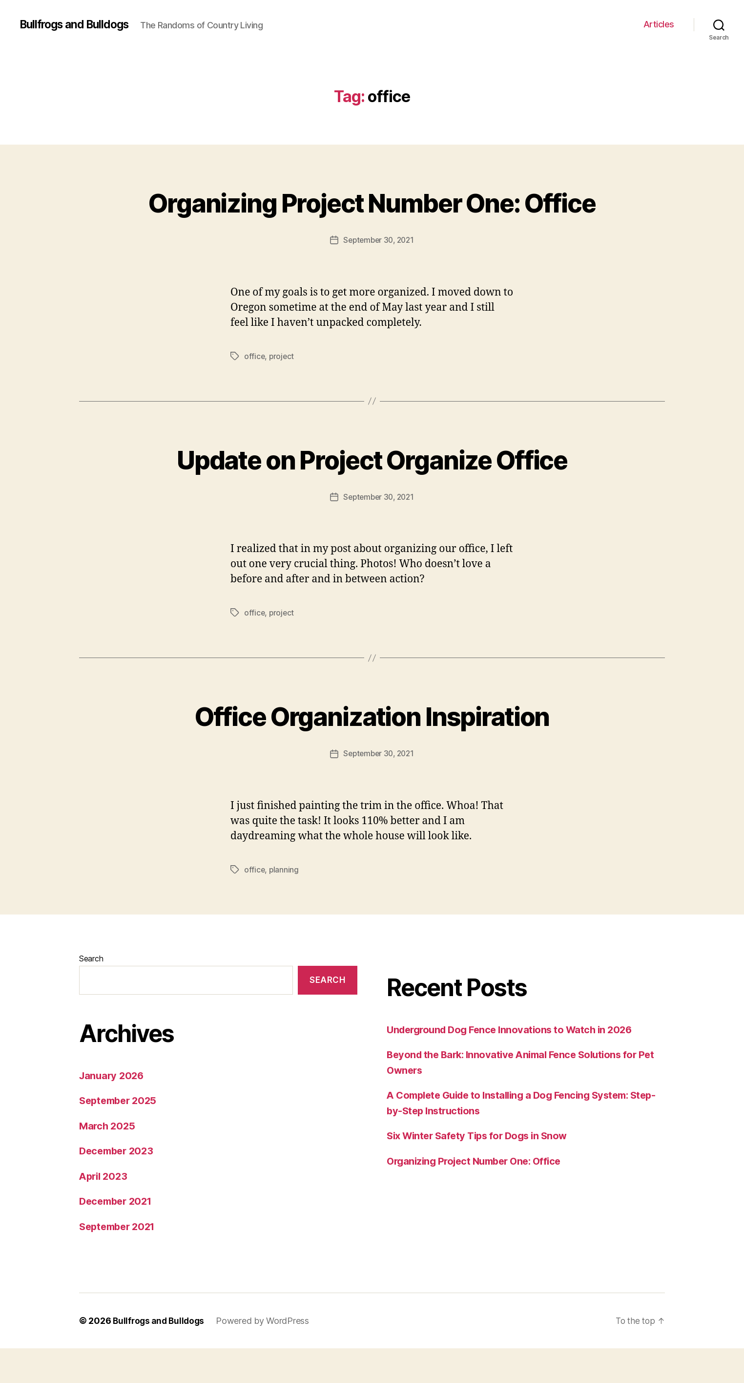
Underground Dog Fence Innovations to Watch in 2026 (515, 1064)
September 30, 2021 (378, 275)
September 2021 (120, 1261)
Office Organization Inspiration (372, 749)
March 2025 (108, 1160)
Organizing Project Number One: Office (371, 218)
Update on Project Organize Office (372, 493)
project (282, 391)
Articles (658, 24)
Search (91, 993)
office (254, 391)
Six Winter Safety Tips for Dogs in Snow (482, 1170)
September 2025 (120, 1135)
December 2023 (118, 1185)
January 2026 (113, 1110)
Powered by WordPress (266, 1355)
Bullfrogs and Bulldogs (78, 24)
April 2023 (104, 1210)
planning (284, 904)
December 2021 (118, 1236)
